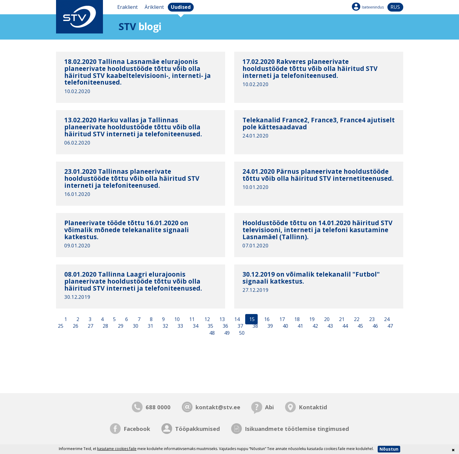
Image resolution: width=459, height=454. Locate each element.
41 (299, 326)
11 (191, 319)
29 (120, 326)
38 (254, 326)
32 (164, 326)
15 (251, 319)
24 (386, 319)
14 (236, 319)
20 (326, 319)
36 (224, 326)
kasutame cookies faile (116, 448)
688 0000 (158, 407)
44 (344, 326)
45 (359, 326)
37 (239, 326)
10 (176, 319)
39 (269, 326)
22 (356, 319)
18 (296, 319)
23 (371, 319)
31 (150, 326)
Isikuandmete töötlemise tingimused (297, 428)
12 (206, 319)
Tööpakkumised (197, 428)
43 (329, 326)
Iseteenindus (373, 7)
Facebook (137, 428)
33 (179, 326)
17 (281, 319)
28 (104, 326)
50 (241, 333)
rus (395, 7)
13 (221, 319)
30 (135, 326)
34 (195, 326)
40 (284, 326)
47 (389, 326)
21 (341, 319)
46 (374, 326)
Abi (269, 407)
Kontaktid (313, 407)
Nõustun (389, 449)
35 (210, 326)
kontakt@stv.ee (218, 407)
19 (311, 319)
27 (90, 326)
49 (226, 333)
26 (75, 326)
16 (266, 319)
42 (314, 326)
